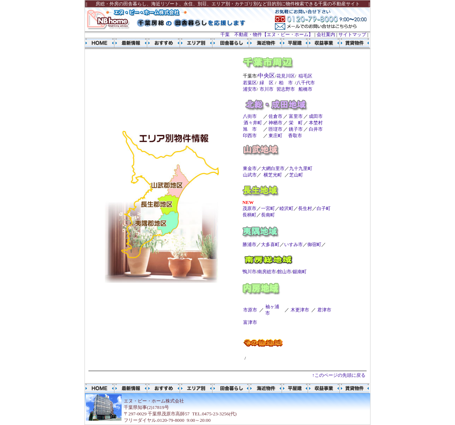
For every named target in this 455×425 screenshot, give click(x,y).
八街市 (250, 116)
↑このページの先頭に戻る (338, 375)
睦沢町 (286, 208)
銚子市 (296, 129)
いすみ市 (293, 244)
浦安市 (250, 89)
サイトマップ (352, 34)
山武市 (250, 175)
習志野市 (285, 89)
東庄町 (275, 135)
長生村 (305, 208)
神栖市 (275, 122)
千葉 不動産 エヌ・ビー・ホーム (99, 43)
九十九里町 (300, 168)
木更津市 (300, 309)
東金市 (250, 168)
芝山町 (296, 175)
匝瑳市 (275, 129)
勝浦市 (249, 244)
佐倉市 (275, 116)
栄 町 (296, 122)
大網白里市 (273, 168)
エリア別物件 (196, 43)
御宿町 (314, 244)
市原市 (250, 309)
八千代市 (305, 82)
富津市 (250, 322)
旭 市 (250, 129)
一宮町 (268, 208)
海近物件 (260, 43)
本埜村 (316, 122)
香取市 (295, 135)
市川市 (266, 89)
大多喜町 (270, 244)
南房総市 (266, 271)
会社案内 (326, 34)
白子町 (324, 208)
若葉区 (250, 82)
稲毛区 (305, 76)
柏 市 (286, 82)
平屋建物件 (292, 43)
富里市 (296, 116)
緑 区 (266, 82)
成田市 (316, 116)
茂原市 (249, 208)
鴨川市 (249, 271)
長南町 (268, 215)
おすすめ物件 (163, 43)
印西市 (250, 135)
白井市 (316, 129)
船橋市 (305, 89)
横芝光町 (273, 175)
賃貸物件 (353, 43)
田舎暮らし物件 (227, 43)
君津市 (324, 309)
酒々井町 (253, 122)
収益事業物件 (321, 43)
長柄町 (249, 215)
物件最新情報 (130, 43)
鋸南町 (300, 271)
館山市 (284, 271)
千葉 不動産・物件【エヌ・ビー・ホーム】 (266, 34)
